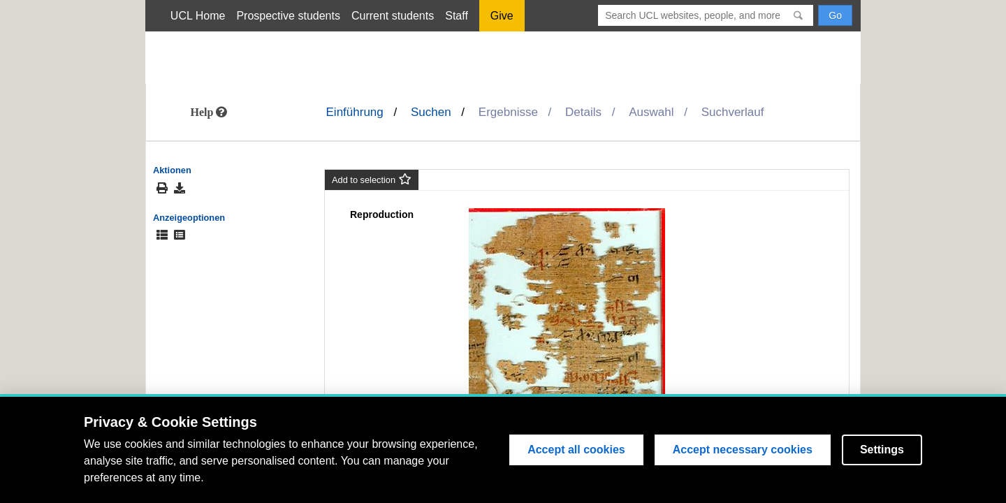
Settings (882, 449)
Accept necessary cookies (742, 449)
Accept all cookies (576, 449)
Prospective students (288, 16)
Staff (456, 16)
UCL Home (198, 16)
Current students (392, 16)
